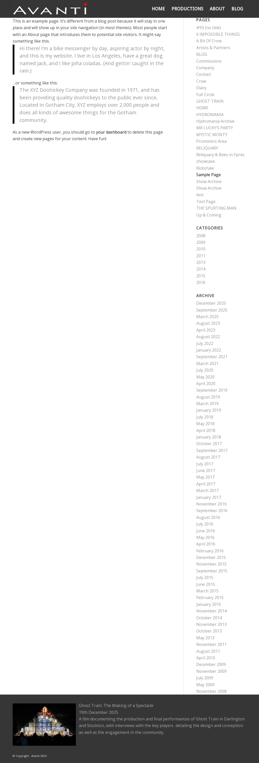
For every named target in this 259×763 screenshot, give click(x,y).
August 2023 (208, 323)
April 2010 (205, 658)
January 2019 (208, 410)
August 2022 (208, 336)
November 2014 (211, 611)
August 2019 (208, 397)
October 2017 (209, 443)
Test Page (205, 201)
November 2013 (211, 624)
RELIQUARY (207, 148)
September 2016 (211, 510)
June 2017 (205, 470)
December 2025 (211, 303)
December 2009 (211, 664)
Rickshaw (205, 168)
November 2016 (211, 504)
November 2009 (211, 671)
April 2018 (205, 430)
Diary (201, 87)
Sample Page (208, 174)
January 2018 (208, 437)
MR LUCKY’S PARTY (214, 128)
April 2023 (205, 330)
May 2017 (205, 477)
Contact (203, 74)
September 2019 (211, 390)
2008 (200, 236)
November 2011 (211, 644)
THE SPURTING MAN (216, 208)
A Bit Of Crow (209, 41)
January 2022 (208, 350)
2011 (200, 256)
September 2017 (211, 450)
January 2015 (208, 604)
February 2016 (210, 551)
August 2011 (208, 651)
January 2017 (208, 497)
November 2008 (211, 691)
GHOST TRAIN (210, 101)
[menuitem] (158, 9)
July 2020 (204, 370)
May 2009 (205, 684)
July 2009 (204, 678)
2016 (200, 282)
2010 (200, 249)
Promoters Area (211, 141)
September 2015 (211, 571)
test (200, 194)
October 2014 (209, 618)
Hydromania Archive (215, 121)
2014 (200, 269)
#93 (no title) (208, 27)
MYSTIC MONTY (211, 134)
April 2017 (205, 484)
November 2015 (211, 564)
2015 (200, 276)
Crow (201, 81)
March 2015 (207, 591)
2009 (200, 242)
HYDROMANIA (210, 114)
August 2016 (208, 517)
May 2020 (205, 377)
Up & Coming (208, 215)
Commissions (209, 61)
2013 (200, 262)
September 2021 (211, 356)
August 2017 (208, 457)
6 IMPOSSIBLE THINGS (218, 34)
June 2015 (205, 584)
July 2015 (204, 577)
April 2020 (205, 383)
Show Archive (209, 181)
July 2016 (204, 524)
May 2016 (205, 537)
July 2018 (204, 417)
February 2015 (210, 597)
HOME (202, 108)
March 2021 (207, 363)
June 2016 (205, 531)
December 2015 (211, 557)
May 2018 (205, 423)
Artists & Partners (213, 47)
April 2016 (205, 544)
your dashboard (111, 132)
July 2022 (204, 343)
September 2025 (211, 310)
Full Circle (205, 94)
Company (205, 67)
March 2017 (207, 490)
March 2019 (207, 403)
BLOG (201, 54)
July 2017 (204, 464)
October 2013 (209, 631)
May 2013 (205, 638)
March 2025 (207, 316)
